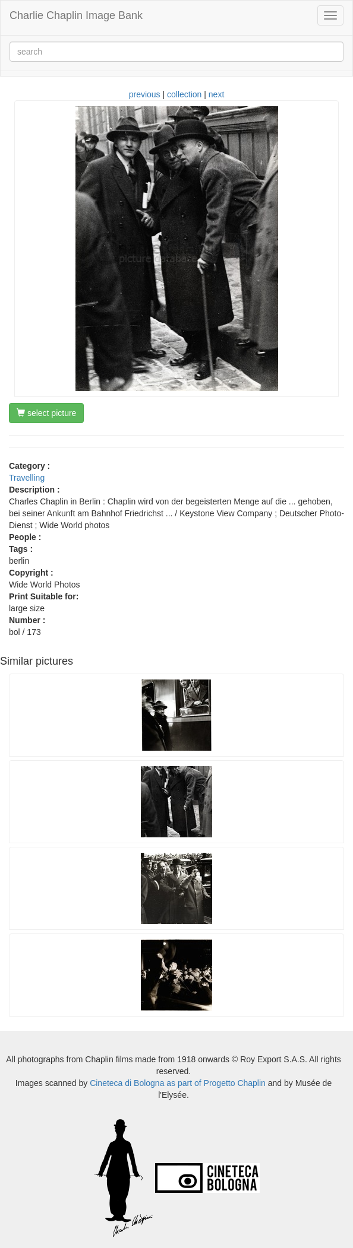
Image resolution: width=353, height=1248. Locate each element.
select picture (46, 413)
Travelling (27, 477)
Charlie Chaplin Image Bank (76, 15)
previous (144, 94)
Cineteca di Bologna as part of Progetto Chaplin (178, 1083)
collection (184, 94)
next (216, 94)
